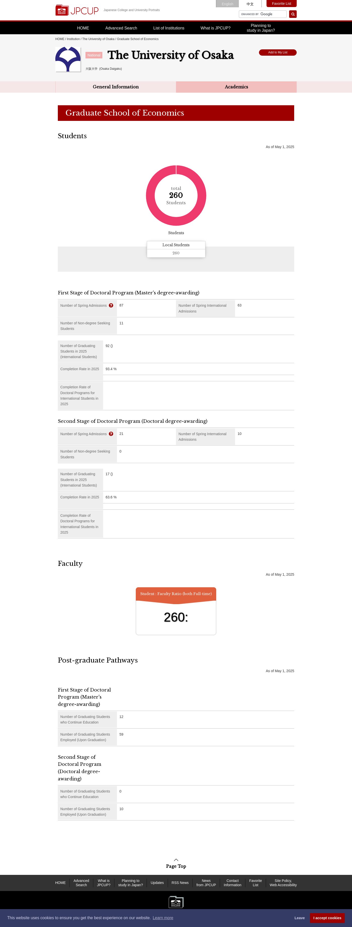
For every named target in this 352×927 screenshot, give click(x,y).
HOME (83, 28)
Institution (73, 39)
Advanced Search (121, 28)
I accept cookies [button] (327, 918)
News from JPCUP (206, 883)
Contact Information (232, 883)
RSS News (180, 883)
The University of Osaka (98, 39)
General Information (116, 86)
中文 (250, 4)
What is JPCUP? (216, 28)
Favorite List (281, 4)
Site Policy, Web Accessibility (283, 883)
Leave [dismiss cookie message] (299, 918)
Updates (157, 883)
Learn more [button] (163, 918)
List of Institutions (169, 28)
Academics (236, 86)
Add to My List (277, 52)
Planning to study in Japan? (130, 883)
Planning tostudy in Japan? (261, 27)
